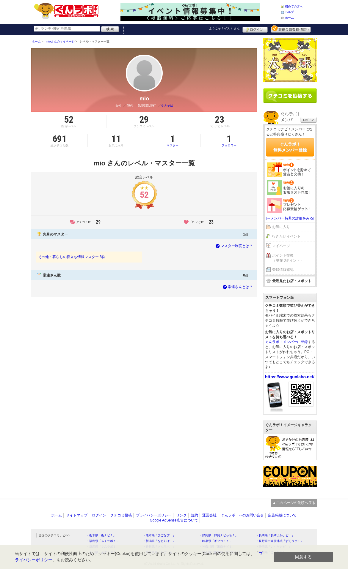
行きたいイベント (286, 236)
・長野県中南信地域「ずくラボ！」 (279, 541)
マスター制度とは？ (233, 246)
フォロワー (229, 140)
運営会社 (209, 515)
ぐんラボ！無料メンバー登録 (290, 147)
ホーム (289, 17)
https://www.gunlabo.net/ (289, 376)
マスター (172, 140)
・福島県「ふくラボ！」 (102, 541)
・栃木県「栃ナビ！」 (101, 535)
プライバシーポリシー (154, 515)
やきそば (167, 105)
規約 (194, 515)
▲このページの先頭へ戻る (293, 503)
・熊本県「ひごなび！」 (159, 535)
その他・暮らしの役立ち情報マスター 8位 (71, 257)
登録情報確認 (283, 270)
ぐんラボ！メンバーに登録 (286, 342)
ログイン (255, 29)
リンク (181, 515)
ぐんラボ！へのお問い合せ (242, 515)
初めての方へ (294, 6)
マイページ (281, 246)
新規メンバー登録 (291, 29)
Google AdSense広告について (174, 520)
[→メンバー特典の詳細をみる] (290, 218)
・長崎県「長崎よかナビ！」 (275, 535)
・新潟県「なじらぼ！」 (159, 541)
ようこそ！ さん (224, 28)
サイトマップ (76, 515)
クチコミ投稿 (121, 515)
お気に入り (281, 227)
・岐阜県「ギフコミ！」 (215, 541)
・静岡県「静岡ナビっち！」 (218, 535)
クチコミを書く (290, 95)
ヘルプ (289, 12)
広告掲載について (282, 515)
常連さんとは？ (237, 287)
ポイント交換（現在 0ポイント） (288, 258)
